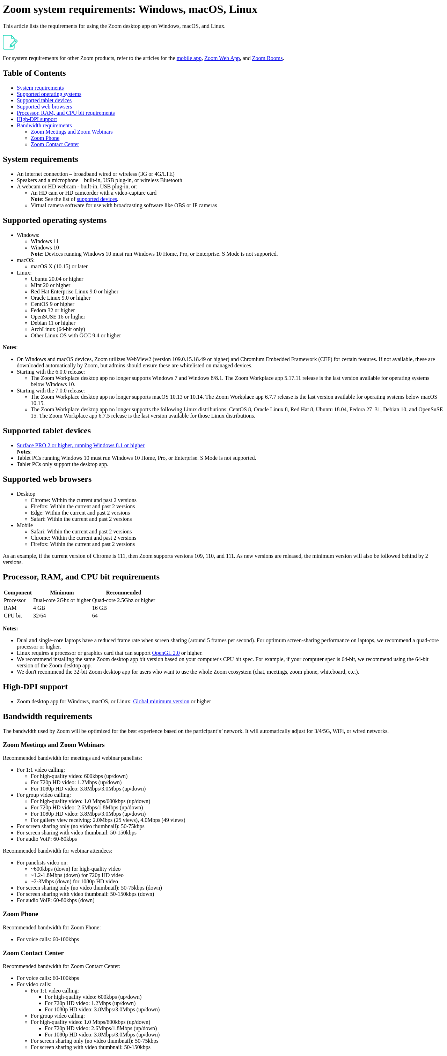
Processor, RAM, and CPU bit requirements (66, 113)
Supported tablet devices (44, 100)
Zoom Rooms (267, 58)
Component (18, 593)
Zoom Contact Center (55, 144)
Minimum (62, 593)
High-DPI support (37, 119)
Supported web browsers (44, 107)
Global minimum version (161, 701)
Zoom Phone (45, 138)
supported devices (97, 199)
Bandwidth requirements (44, 125)
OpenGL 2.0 (165, 653)
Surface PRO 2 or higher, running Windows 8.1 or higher (81, 445)
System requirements (40, 88)
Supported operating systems (49, 94)
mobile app (189, 58)
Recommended (123, 593)
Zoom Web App (222, 58)
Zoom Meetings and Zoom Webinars (72, 132)
